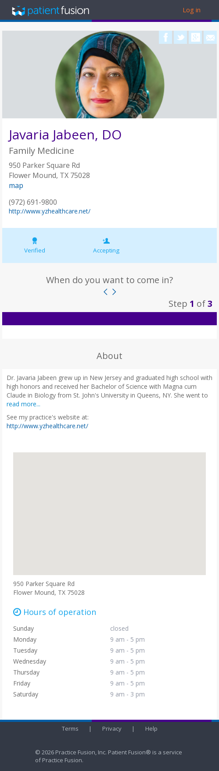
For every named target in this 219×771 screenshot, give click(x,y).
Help (151, 728)
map (16, 185)
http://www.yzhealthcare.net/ (49, 211)
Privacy (112, 728)
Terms (70, 728)
